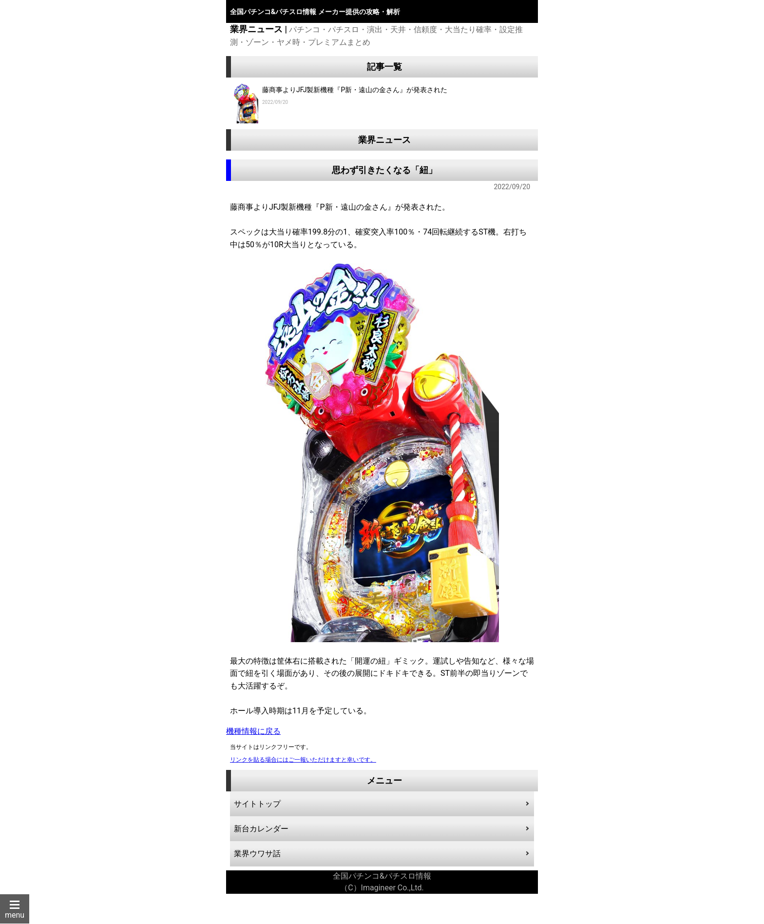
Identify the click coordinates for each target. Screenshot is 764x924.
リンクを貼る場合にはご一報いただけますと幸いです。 (303, 759)
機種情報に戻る (253, 731)
